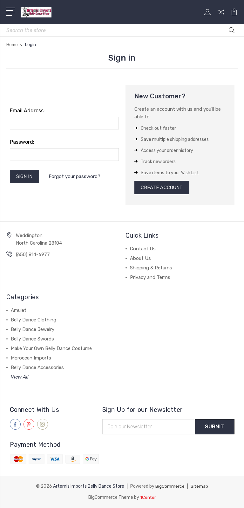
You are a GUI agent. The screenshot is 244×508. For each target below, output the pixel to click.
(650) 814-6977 (33, 255)
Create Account (162, 188)
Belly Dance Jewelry (32, 330)
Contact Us (143, 249)
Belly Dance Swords (32, 339)
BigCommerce (170, 487)
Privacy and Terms (150, 278)
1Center (148, 497)
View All (20, 377)
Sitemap (199, 487)
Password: (22, 142)
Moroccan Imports (31, 358)
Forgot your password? (75, 177)
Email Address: (27, 111)
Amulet (18, 311)
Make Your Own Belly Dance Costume (51, 349)
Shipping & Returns (151, 268)
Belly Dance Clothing (33, 320)
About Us (140, 259)
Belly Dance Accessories (37, 368)
